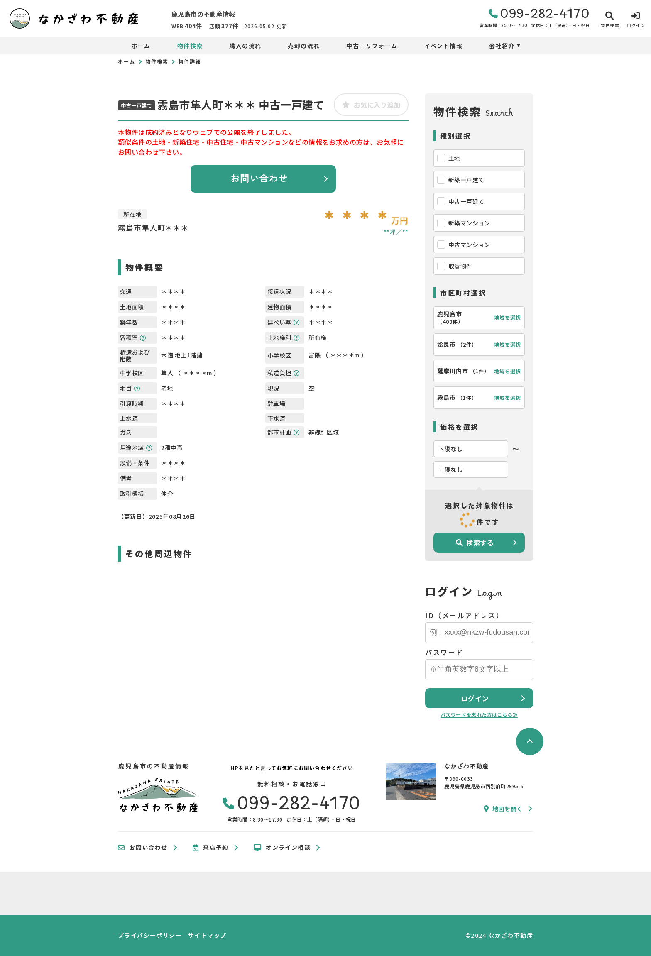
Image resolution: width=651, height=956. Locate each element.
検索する (475, 543)
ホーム (141, 46)
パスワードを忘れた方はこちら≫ (479, 714)
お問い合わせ (259, 179)
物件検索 (190, 46)
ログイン (475, 698)
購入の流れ (245, 46)
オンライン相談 (282, 847)
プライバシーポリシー (150, 935)
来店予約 (211, 847)
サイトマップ (207, 935)
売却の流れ (304, 46)
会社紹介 (502, 46)
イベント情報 (443, 46)
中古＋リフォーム (371, 46)
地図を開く (503, 808)
